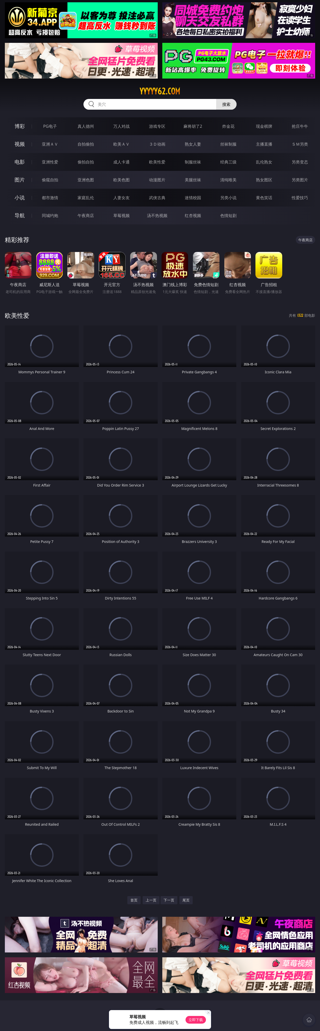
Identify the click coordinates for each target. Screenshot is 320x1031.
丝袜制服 (228, 144)
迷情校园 (193, 197)
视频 (20, 144)
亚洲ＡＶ (50, 144)
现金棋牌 (264, 126)
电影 (20, 161)
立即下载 (196, 1019)
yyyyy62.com (160, 91)
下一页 (169, 900)
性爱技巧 (300, 197)
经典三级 (228, 162)
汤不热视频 (157, 215)
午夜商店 (86, 215)
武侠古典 (157, 197)
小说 (20, 197)
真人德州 (86, 126)
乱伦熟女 (264, 162)
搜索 (226, 104)
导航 (20, 215)
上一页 (151, 900)
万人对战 (121, 126)
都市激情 (50, 197)
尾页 (186, 900)
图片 (20, 179)
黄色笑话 (264, 197)
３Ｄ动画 (157, 144)
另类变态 (300, 162)
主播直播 (264, 144)
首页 (134, 900)
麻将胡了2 (192, 126)
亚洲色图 (86, 180)
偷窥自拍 (50, 180)
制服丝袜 (193, 162)
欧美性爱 (157, 162)
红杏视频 (193, 215)
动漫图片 (157, 180)
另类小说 (228, 197)
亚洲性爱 (50, 162)
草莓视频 (121, 215)
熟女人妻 (193, 144)
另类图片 (300, 180)
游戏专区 (157, 126)
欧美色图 (121, 180)
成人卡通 (121, 162)
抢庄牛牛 (300, 126)
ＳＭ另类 (300, 144)
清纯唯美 (228, 180)
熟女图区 (264, 180)
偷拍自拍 (86, 162)
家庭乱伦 (86, 197)
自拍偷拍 (86, 144)
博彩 (20, 126)
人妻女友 (121, 197)
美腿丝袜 (193, 180)
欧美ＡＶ (121, 144)
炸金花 (228, 126)
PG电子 (50, 126)
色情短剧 (228, 215)
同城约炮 (50, 215)
